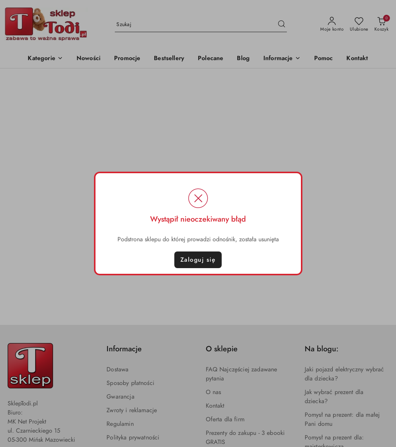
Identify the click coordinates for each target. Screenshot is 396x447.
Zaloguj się (198, 260)
